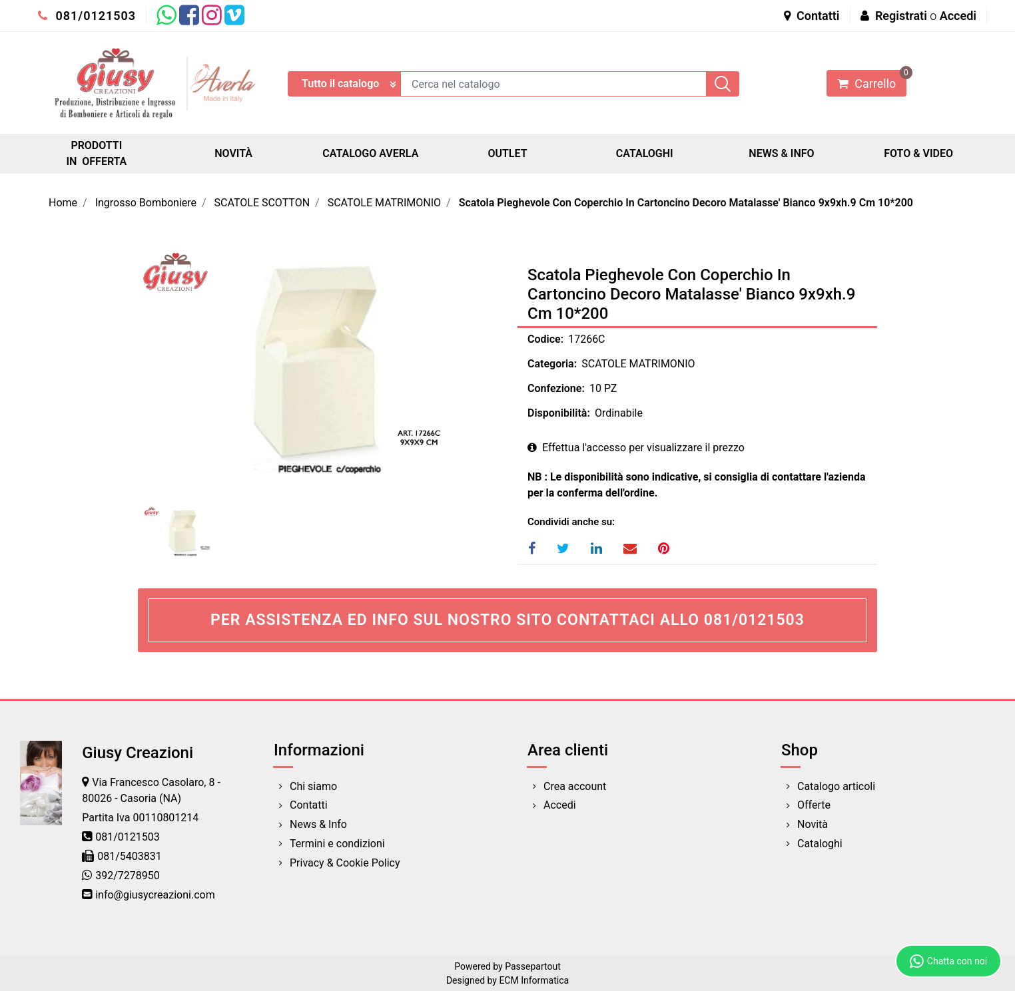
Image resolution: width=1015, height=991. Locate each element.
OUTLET (507, 153)
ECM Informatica (534, 980)
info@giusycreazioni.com (154, 895)
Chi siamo (313, 786)
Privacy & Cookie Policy (345, 863)
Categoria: (552, 363)
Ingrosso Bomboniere (145, 202)
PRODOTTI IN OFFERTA (96, 153)
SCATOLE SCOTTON (262, 202)
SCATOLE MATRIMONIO (384, 202)
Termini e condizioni (337, 843)
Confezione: (556, 388)
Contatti (812, 16)
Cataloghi (820, 843)
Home (63, 202)
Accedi (958, 16)
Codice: (545, 339)
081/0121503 (87, 16)
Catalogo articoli (836, 786)
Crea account (574, 786)
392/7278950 (127, 875)
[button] (722, 84)
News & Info (318, 824)
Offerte (814, 805)
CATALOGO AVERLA (370, 153)
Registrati (901, 16)
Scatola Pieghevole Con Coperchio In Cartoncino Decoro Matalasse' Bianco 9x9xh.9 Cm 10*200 (686, 202)
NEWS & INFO (781, 153)
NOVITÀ (233, 153)
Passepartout (533, 966)
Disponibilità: (558, 413)
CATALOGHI (644, 153)
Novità (812, 824)
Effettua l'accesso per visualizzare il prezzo (636, 447)
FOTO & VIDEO (918, 153)
